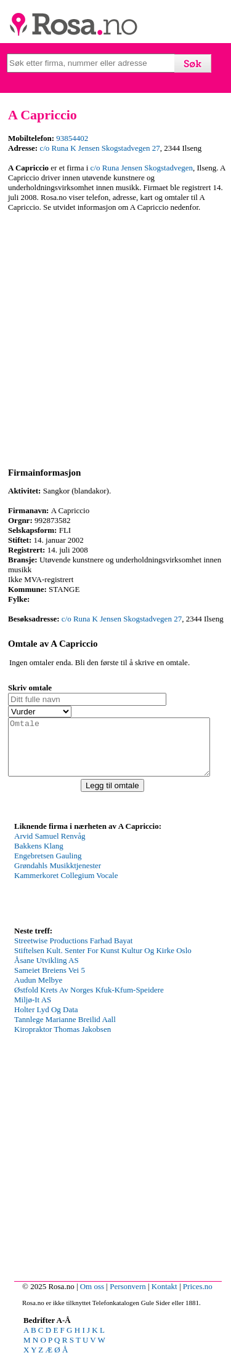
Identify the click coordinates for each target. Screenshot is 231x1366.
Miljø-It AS (32, 1010)
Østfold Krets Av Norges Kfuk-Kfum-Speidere (89, 1000)
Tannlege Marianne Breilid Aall (65, 1030)
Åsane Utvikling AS (46, 971)
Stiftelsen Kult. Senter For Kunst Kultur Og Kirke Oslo (103, 961)
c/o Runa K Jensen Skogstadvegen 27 (99, 148)
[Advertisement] (115, 337)
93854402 (72, 138)
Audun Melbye (38, 991)
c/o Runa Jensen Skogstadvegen (142, 167)
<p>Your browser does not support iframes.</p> (106, 888)
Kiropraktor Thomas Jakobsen (62, 1040)
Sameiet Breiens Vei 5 (49, 981)
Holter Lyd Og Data (46, 1020)
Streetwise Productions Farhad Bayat (73, 951)
